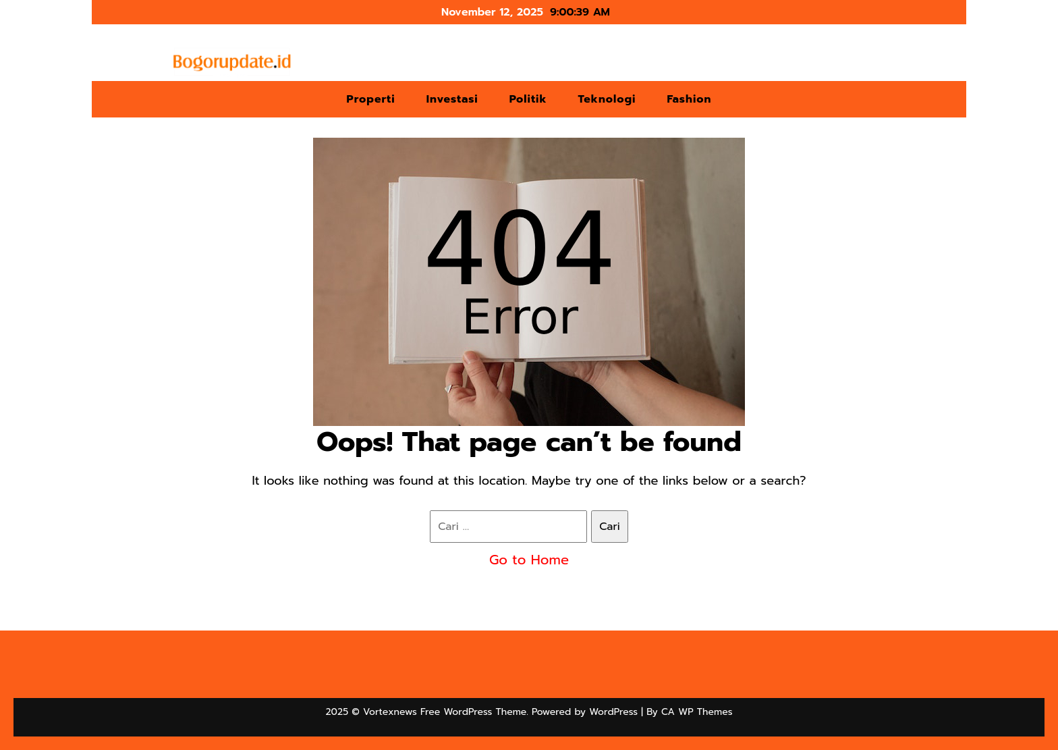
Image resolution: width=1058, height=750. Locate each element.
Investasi (452, 99)
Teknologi (607, 99)
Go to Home (529, 560)
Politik (528, 99)
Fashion (689, 99)
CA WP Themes (696, 712)
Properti (370, 99)
